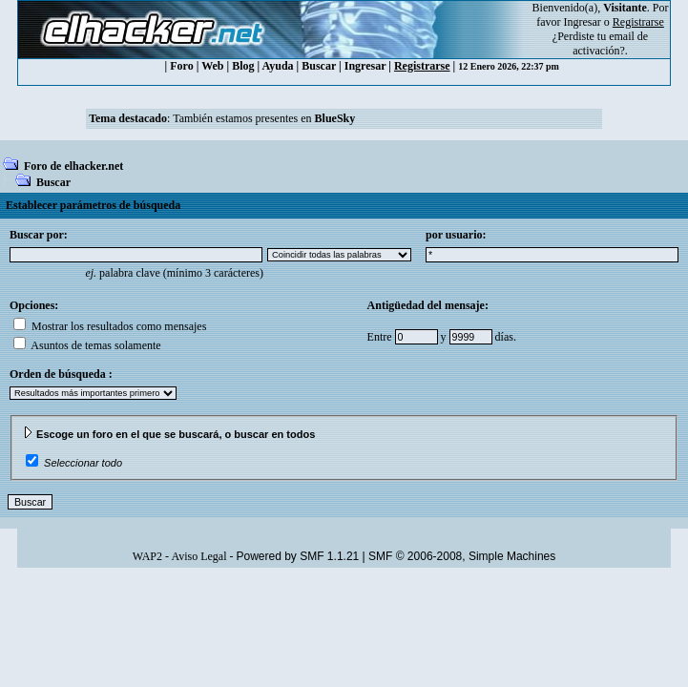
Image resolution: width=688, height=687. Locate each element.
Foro (181, 66)
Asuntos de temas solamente (87, 345)
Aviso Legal (198, 556)
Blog (243, 66)
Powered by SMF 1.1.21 (298, 556)
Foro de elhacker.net (73, 166)
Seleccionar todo (83, 462)
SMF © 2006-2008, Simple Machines (461, 556)
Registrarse (422, 66)
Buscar (319, 66)
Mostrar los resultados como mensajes (109, 326)
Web (212, 66)
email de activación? (610, 43)
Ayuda (277, 66)
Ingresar (582, 22)
